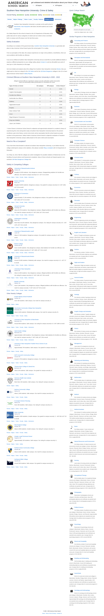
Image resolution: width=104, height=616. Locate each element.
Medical (76, 394)
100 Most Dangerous (46, 71)
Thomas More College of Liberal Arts (24, 366)
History (76, 328)
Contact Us (44, 62)
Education (77, 200)
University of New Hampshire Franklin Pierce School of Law (30, 343)
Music (76, 426)
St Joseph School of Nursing (22, 401)
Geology (76, 294)
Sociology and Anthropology (82, 590)
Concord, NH (17, 345)
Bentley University (19, 281)
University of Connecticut (21, 193)
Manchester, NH (18, 309)
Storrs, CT (16, 195)
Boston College (18, 243)
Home (43, 613)
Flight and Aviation (79, 262)
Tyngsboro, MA (17, 438)
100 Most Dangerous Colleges (20, 159)
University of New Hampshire (22, 269)
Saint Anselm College (20, 331)
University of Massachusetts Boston (24, 256)
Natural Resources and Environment (84, 441)
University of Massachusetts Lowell (24, 231)
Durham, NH (17, 270)
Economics (77, 187)
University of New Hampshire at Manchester (26, 319)
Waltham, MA (17, 283)
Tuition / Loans (28, 19)
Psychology (77, 524)
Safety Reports (28, 73)
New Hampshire (25, 26)
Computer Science (79, 140)
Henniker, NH (17, 426)
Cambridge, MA (17, 207)
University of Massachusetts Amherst (24, 168)
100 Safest (31, 71)
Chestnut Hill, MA (18, 245)
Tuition (17, 177)
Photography (77, 492)
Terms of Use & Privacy (51, 613)
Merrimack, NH (17, 368)
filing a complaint (48, 148)
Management (78, 343)
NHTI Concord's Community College (24, 355)
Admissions (58, 19)
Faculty (21, 177)
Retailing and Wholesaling (81, 558)
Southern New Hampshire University (44, 46)
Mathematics (77, 377)
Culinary (76, 174)
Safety (25, 177)
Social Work (77, 573)
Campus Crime (49, 19)
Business (76, 106)
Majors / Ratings (17, 19)
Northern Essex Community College (24, 447)
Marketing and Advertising (81, 360)
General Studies (78, 277)
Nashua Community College (22, 389)
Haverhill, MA (17, 449)
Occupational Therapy (80, 475)
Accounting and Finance (81, 40)
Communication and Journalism (83, 121)
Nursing (76, 460)
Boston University (19, 181)
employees (17, 29)
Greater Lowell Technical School (23, 436)
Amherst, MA (17, 170)
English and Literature (80, 232)
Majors (12, 177)
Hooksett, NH (17, 298)
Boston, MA (17, 182)
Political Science (78, 507)
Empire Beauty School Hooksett (23, 296)
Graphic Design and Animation (82, 311)
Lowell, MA (16, 232)
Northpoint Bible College (21, 459)
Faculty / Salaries (38, 19)
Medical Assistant (79, 409)
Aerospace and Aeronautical (82, 57)
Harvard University (19, 206)
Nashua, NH (17, 391)
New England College (20, 425)
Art (75, 72)
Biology (76, 89)
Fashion (76, 249)
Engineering (77, 217)
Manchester (17, 26)
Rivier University (18, 412)
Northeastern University (20, 218)
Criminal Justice (78, 157)
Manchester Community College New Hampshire (27, 308)
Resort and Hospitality (80, 541)
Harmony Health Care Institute (22, 378)
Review (10, 19)
